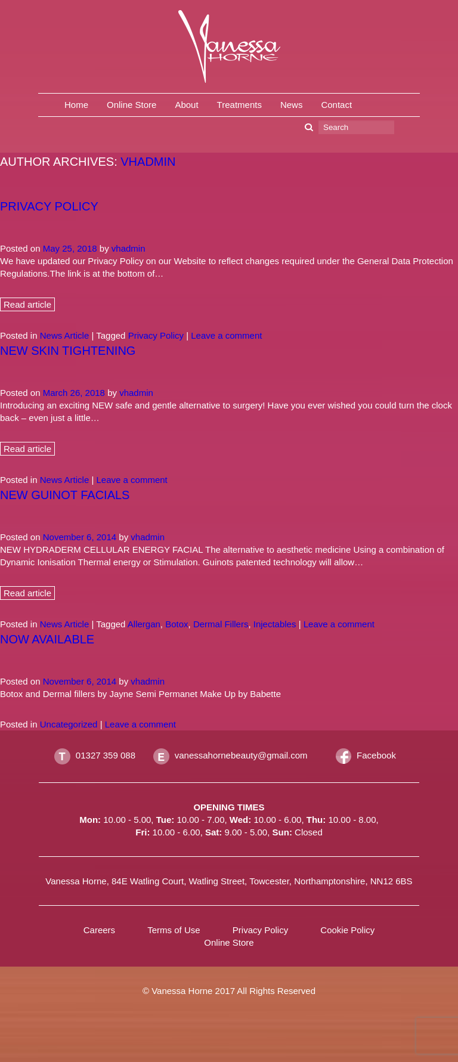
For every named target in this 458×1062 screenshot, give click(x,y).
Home (76, 105)
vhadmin (147, 161)
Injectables (274, 624)
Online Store (131, 105)
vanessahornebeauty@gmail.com (241, 755)
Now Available (47, 639)
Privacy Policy (156, 335)
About (186, 105)
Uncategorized (69, 724)
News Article (64, 335)
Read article (27, 304)
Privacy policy (49, 206)
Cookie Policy (347, 930)
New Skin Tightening (67, 350)
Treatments (239, 105)
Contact (336, 105)
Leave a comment (226, 335)
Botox (176, 624)
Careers (99, 930)
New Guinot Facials (64, 494)
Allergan (144, 624)
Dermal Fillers (221, 624)
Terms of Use (173, 930)
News (291, 105)
